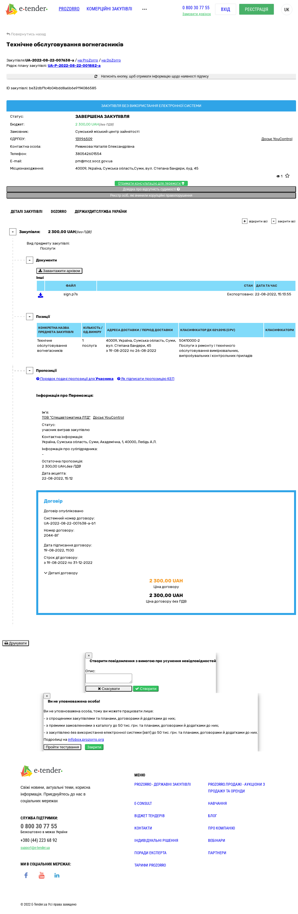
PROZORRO (69, 10)
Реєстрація (256, 11)
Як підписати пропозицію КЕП (145, 379)
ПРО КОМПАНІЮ (221, 830)
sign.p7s (71, 294)
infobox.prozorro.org (86, 741)
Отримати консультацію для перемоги (151, 183)
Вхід (225, 11)
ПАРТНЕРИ (217, 854)
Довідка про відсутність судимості (151, 189)
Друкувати (15, 643)
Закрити (94, 749)
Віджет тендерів (149, 817)
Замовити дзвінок (196, 15)
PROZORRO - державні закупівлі (162, 786)
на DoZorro (111, 60)
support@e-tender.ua (35, 849)
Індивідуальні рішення (156, 842)
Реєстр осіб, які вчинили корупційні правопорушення (151, 195)
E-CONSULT (143, 805)
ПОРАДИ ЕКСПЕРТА (150, 854)
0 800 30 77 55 (195, 9)
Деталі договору (61, 573)
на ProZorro (88, 60)
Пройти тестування (62, 749)
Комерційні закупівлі (109, 10)
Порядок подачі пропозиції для (75, 379)
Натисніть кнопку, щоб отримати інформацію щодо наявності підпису (151, 76)
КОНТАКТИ (143, 830)
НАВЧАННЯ (217, 805)
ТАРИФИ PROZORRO (150, 867)
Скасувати (109, 690)
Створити (145, 690)
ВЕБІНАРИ (216, 842)
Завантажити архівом (59, 271)
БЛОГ (212, 817)
